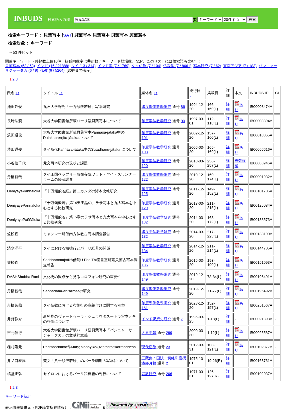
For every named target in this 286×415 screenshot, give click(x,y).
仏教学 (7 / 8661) (177, 66)
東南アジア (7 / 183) (240, 66)
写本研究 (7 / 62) (207, 66)
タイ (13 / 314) (83, 66)
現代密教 (148, 347)
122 (144, 179)
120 (144, 166)
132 (144, 222)
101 (144, 138)
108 (144, 152)
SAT (67, 35)
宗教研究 (148, 374)
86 (183, 106)
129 (144, 208)
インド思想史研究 (156, 319)
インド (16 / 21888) (53, 66)
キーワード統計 (18, 396)
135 (144, 265)
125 (144, 194)
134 (144, 251)
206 (169, 374)
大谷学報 (148, 333)
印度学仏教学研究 (156, 121)
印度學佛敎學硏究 (156, 106)
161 (144, 308)
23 (168, 347)
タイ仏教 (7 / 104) (146, 66)
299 (169, 333)
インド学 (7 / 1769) (113, 66)
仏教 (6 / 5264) (52, 70)
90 (183, 121)
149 (144, 279)
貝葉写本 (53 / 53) (20, 66)
